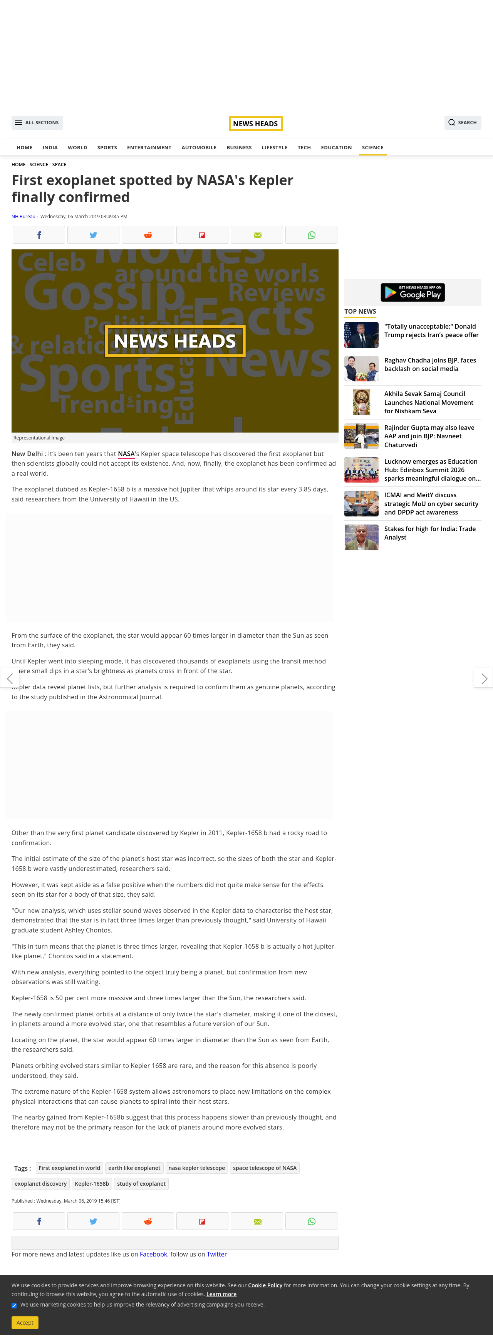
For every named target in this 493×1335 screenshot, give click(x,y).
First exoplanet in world (70, 1167)
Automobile (198, 147)
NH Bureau (23, 216)
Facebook (153, 1254)
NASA (126, 453)
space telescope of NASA (265, 1167)
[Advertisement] (246, 54)
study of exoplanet (141, 1183)
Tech (304, 147)
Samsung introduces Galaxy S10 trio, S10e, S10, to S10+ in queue (483, 678)
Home (24, 147)
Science (373, 147)
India (50, 147)
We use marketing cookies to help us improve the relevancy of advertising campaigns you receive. (142, 1304)
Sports (107, 147)
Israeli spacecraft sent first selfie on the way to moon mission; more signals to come (9, 678)
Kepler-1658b (92, 1183)
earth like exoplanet (134, 1167)
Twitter (217, 1254)
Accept (25, 1322)
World (77, 147)
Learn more (221, 1294)
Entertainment (149, 147)
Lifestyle (275, 147)
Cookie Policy (265, 1285)
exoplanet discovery (41, 1183)
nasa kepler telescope (197, 1167)
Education (336, 147)
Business (239, 147)
